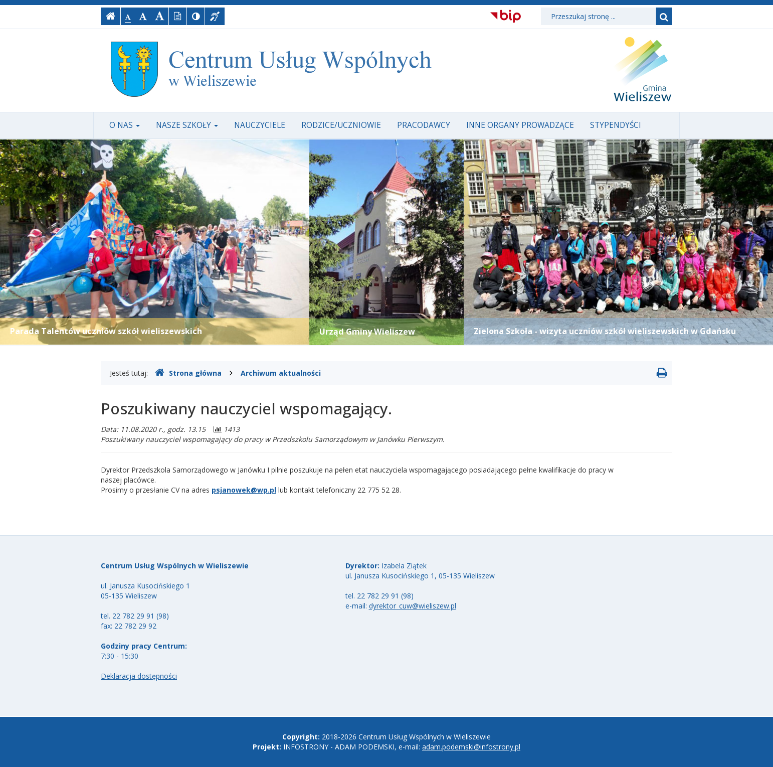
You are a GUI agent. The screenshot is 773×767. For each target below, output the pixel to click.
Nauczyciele (259, 125)
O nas (124, 125)
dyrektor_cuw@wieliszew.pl (412, 605)
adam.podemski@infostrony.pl (471, 746)
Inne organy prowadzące (520, 125)
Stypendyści (615, 125)
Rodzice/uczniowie (341, 125)
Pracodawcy (423, 125)
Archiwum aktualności (281, 373)
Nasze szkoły (187, 125)
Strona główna (188, 373)
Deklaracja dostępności (139, 676)
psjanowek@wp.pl (244, 490)
